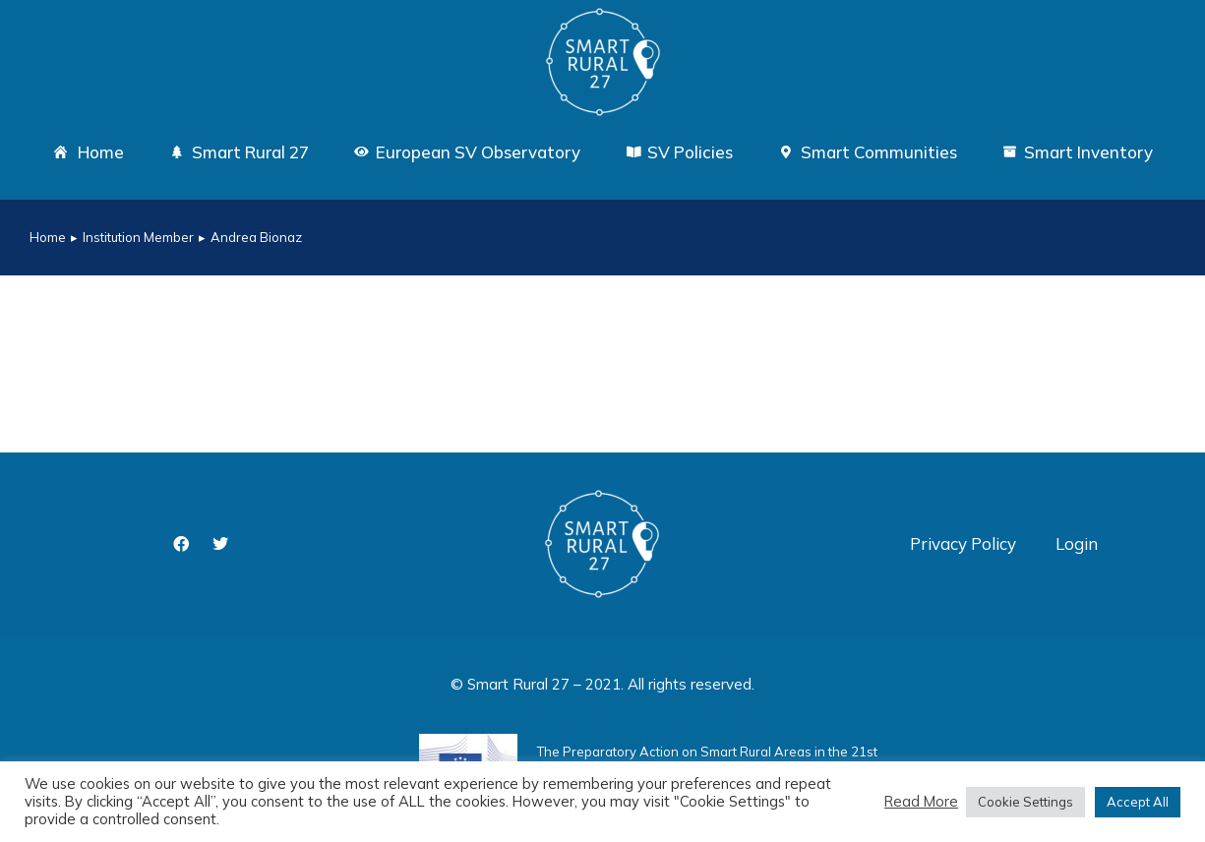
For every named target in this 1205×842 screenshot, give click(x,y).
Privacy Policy (963, 543)
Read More (921, 802)
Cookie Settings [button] (1025, 802)
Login (1076, 543)
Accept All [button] (1138, 802)
